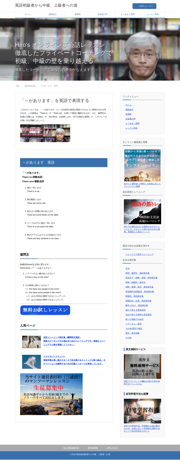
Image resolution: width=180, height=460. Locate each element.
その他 (129, 338)
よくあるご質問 (128, 15)
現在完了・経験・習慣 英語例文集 (142, 278)
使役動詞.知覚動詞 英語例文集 (140, 292)
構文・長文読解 (133, 333)
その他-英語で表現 (134, 329)
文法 (128, 269)
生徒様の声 (103, 15)
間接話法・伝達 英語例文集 (139, 301)
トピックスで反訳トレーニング (140, 255)
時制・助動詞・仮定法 (136, 283)
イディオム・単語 (134, 324)
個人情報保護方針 (71, 448)
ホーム (28, 15)
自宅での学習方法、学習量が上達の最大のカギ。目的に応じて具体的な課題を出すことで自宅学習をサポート (142, 429)
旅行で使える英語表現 (136, 310)
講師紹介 (53, 15)
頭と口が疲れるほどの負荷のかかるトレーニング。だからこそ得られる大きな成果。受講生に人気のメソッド (142, 229)
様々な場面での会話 (135, 320)
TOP (18, 86)
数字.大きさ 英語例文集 (137, 306)
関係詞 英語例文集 (135, 297)
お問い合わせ (112, 448)
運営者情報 (93, 448)
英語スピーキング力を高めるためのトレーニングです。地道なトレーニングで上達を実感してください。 (74, 341)
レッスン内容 (153, 15)
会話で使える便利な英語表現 (139, 315)
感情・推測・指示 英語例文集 (140, 287)
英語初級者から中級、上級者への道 (51, 5)
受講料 (78, 15)
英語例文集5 (30, 86)
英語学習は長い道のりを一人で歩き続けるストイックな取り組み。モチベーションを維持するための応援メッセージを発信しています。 (74, 360)
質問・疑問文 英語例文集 (138, 273)
